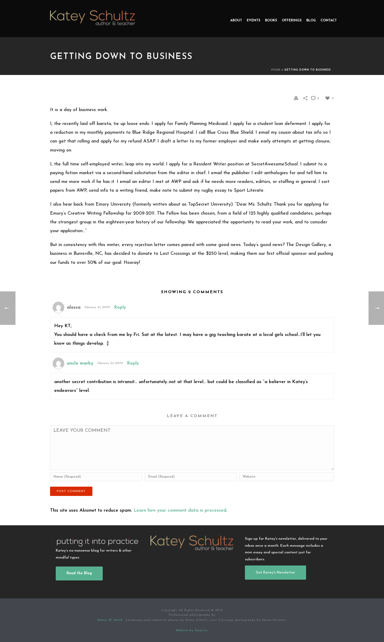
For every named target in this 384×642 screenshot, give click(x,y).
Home (276, 70)
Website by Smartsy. (192, 630)
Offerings (292, 20)
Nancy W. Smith (111, 620)
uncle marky (80, 363)
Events (253, 20)
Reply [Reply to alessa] (120, 307)
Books (271, 20)
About (236, 20)
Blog (311, 20)
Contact (329, 20)
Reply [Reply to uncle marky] (133, 363)
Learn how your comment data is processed (180, 510)
